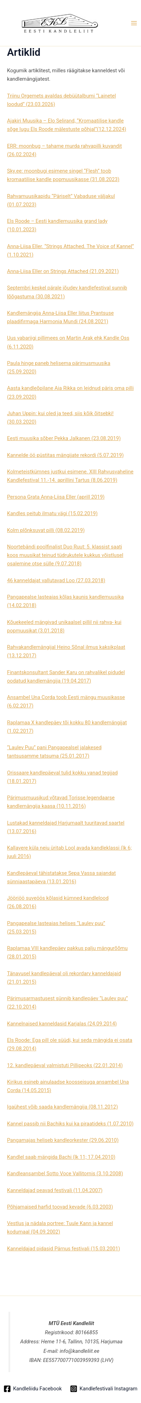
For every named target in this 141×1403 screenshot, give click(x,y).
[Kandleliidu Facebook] (32, 1388)
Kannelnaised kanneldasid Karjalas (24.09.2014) (62, 1023)
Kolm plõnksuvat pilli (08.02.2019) (46, 530)
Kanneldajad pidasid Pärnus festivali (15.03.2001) (63, 1248)
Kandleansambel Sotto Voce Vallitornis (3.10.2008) (65, 1173)
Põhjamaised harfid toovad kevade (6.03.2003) (60, 1207)
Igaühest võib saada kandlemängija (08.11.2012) (62, 1107)
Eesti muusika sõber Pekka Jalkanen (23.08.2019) (64, 438)
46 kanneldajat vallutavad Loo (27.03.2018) (56, 580)
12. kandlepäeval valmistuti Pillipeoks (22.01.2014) (65, 1065)
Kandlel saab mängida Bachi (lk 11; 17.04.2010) (61, 1157)
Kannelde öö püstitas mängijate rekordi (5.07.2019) (65, 455)
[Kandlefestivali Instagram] (103, 1388)
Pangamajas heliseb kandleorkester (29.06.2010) (62, 1140)
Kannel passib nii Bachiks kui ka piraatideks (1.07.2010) (70, 1124)
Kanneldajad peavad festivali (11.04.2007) (55, 1190)
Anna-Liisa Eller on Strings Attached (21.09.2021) (63, 271)
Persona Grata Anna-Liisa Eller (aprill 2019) (55, 497)
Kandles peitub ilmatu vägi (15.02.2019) (52, 513)
